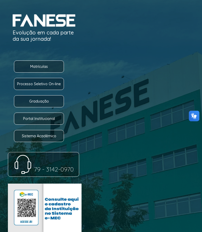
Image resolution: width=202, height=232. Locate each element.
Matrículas (39, 66)
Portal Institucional (39, 118)
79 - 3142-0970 (43, 169)
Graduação (39, 101)
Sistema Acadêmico (39, 136)
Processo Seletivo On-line (39, 84)
